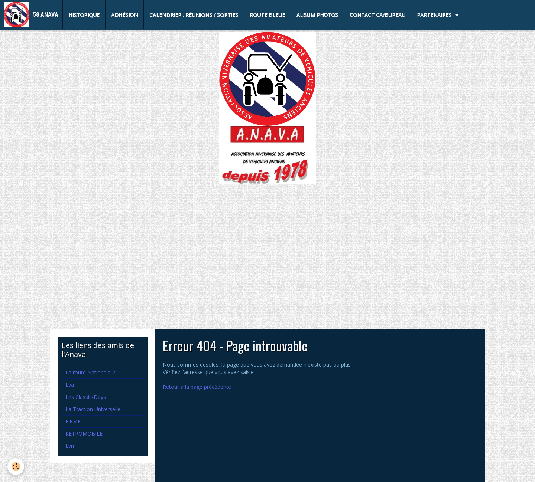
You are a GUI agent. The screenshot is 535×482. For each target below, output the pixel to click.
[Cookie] (15, 466)
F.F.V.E (73, 421)
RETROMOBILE (84, 433)
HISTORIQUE (84, 14)
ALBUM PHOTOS (317, 14)
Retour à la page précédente (197, 386)
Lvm (70, 445)
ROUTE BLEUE (267, 14)
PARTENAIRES (435, 14)
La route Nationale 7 (90, 372)
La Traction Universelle (92, 409)
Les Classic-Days (85, 396)
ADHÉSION (124, 14)
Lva (69, 384)
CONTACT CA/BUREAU (377, 14)
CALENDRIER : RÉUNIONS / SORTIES (193, 14)
